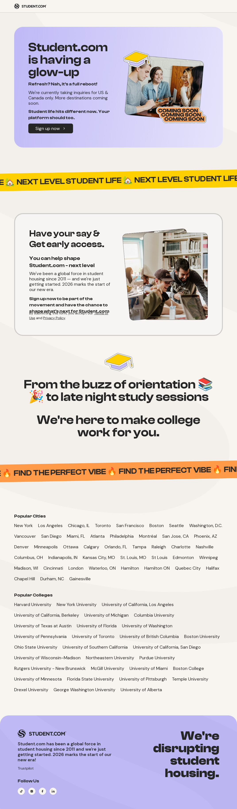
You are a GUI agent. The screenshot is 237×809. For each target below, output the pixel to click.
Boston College (188, 668)
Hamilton (130, 568)
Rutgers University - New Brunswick (50, 668)
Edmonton (183, 557)
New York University (76, 604)
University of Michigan (106, 615)
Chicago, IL (79, 525)
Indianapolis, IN (62, 557)
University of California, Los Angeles (138, 604)
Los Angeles (50, 525)
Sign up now (50, 128)
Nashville (205, 546)
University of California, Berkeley (46, 615)
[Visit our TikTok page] (21, 791)
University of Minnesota (38, 679)
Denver (21, 546)
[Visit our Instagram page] (31, 791)
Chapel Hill (24, 578)
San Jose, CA (175, 536)
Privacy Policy (54, 318)
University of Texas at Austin (42, 625)
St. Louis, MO (133, 557)
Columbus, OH (28, 557)
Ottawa (70, 546)
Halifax (212, 568)
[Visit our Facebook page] (42, 791)
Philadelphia (122, 536)
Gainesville (80, 578)
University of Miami (148, 668)
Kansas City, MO (99, 557)
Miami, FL (76, 536)
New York (23, 525)
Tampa (139, 546)
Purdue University (157, 657)
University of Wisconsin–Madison (47, 657)
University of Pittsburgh (143, 679)
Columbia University (154, 615)
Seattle (176, 525)
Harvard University (32, 604)
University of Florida (97, 625)
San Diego (51, 536)
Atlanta (97, 536)
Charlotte (181, 546)
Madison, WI (26, 568)
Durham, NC (52, 578)
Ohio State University (35, 647)
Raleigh (159, 546)
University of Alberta (141, 689)
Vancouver (25, 536)
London (75, 568)
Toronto (103, 525)
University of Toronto (93, 636)
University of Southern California (95, 647)
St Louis (160, 557)
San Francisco (130, 525)
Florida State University (90, 679)
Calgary (91, 546)
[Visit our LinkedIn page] (53, 791)
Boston (156, 525)
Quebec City (188, 568)
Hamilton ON (157, 568)
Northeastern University (110, 657)
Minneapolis (46, 546)
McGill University (107, 668)
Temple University (190, 679)
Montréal (148, 536)
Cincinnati (53, 568)
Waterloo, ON (102, 568)
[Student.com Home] (30, 6)
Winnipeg (208, 557)
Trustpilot (26, 768)
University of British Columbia (149, 636)
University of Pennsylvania (40, 636)
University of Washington (147, 625)
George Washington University (84, 689)
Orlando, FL (115, 546)
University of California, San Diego (167, 647)
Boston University (202, 636)
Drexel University (31, 689)
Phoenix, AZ (205, 536)
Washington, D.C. (205, 525)
